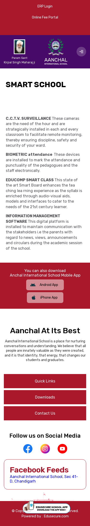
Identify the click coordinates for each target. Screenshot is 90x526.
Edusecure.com (56, 516)
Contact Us (45, 413)
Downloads (45, 397)
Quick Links (45, 381)
